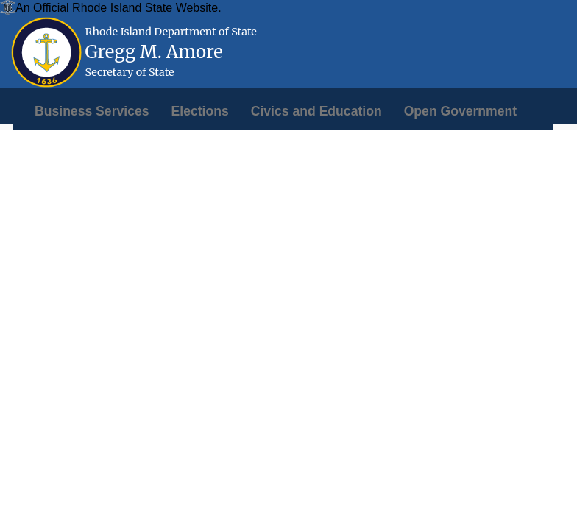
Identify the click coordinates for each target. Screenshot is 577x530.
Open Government (460, 111)
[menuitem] (92, 111)
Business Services (92, 111)
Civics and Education (316, 111)
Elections (200, 111)
